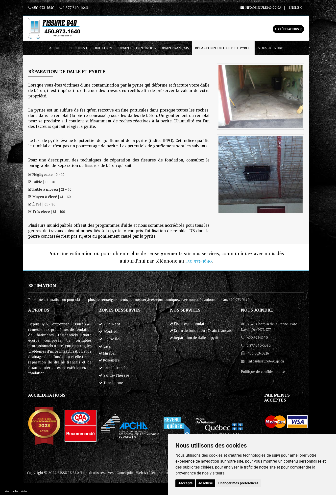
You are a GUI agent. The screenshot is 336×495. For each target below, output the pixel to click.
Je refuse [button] (205, 483)
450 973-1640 (43, 7)
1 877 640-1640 (75, 7)
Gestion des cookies (16, 491)
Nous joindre (270, 47)
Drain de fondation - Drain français (153, 47)
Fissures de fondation (90, 47)
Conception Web (130, 473)
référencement (159, 473)
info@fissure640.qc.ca (260, 7)
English (295, 7)
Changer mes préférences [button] (238, 483)
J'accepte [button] (185, 483)
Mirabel (107, 353)
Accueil (56, 47)
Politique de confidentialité (263, 372)
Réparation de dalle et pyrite (223, 47)
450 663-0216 (258, 353)
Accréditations (288, 29)
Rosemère (109, 360)
